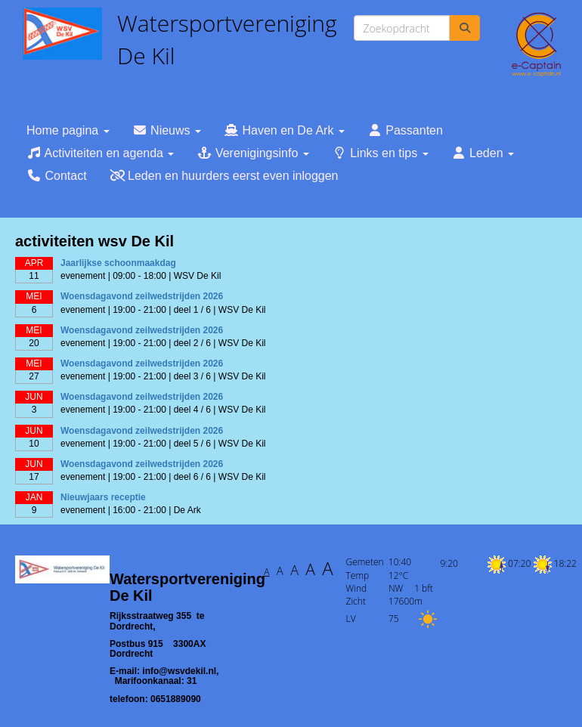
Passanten (405, 130)
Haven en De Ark (284, 130)
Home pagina (68, 130)
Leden (482, 153)
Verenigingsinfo (252, 153)
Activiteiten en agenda (100, 153)
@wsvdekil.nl (179, 671)
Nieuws (166, 130)
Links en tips (380, 153)
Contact (56, 175)
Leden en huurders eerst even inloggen (224, 175)
